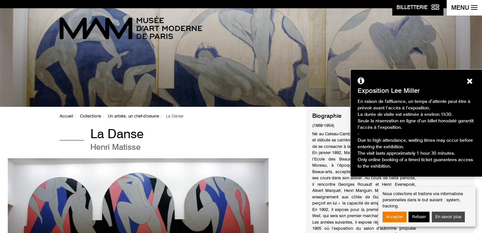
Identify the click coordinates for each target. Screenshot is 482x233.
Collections (90, 116)
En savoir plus (448, 217)
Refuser (419, 217)
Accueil (66, 116)
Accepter (394, 217)
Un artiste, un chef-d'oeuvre (133, 116)
